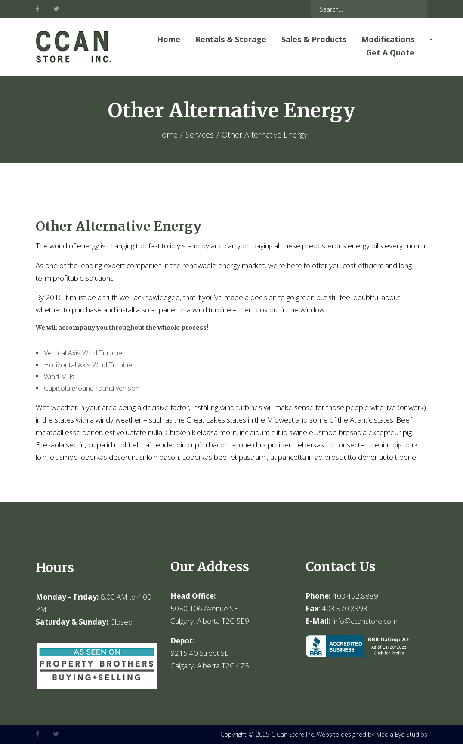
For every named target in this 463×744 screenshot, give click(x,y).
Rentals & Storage (230, 39)
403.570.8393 (344, 608)
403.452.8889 (355, 596)
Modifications (387, 39)
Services (199, 134)
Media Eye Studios (401, 734)
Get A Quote (390, 52)
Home (168, 39)
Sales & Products (313, 39)
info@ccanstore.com (365, 621)
